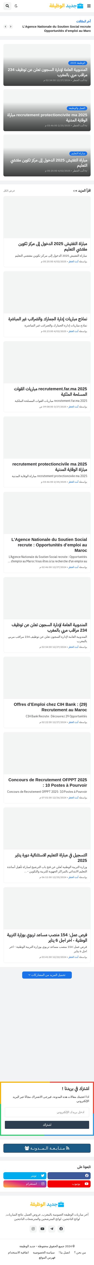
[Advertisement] (47, 1030)
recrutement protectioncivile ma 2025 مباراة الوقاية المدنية (49, 467)
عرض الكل (9, 190)
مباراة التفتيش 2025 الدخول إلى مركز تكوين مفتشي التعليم (52, 246)
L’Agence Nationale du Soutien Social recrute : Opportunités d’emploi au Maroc (55, 28)
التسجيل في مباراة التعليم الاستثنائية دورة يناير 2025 (51, 858)
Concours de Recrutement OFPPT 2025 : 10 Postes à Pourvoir (47, 782)
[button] (89, 6)
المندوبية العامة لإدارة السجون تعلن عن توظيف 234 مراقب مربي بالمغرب (49, 627)
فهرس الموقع (47, 1258)
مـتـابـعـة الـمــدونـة (47, 1148)
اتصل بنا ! (64, 1253)
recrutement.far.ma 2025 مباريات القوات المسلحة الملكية (50, 392)
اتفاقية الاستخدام (18, 1253)
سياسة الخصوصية (44, 1253)
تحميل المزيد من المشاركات (48, 975)
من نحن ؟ (80, 1253)
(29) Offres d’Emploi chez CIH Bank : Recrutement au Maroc (50, 707)
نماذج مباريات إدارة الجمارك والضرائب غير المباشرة (47, 319)
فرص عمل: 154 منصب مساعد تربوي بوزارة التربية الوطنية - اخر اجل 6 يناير (47, 938)
